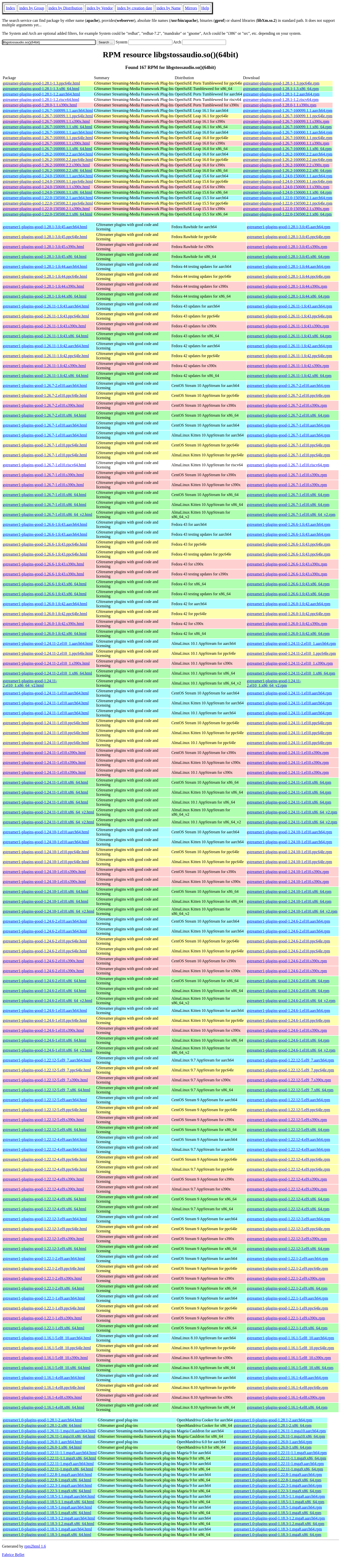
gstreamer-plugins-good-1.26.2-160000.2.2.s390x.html (46, 165)
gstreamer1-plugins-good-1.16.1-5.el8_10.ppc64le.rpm (290, 1348)
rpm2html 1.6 (35, 1546)
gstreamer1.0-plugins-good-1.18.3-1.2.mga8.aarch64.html (49, 1518)
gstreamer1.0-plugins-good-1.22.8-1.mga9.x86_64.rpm (277, 1480)
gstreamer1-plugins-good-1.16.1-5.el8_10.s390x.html (45, 1358)
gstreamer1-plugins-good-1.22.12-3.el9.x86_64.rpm (288, 1249)
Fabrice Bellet (13, 1555)
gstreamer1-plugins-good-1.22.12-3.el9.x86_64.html (44, 1249)
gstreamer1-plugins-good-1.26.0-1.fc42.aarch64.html (45, 604)
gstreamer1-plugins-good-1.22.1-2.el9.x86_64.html (43, 1288)
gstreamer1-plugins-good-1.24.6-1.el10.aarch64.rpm (288, 1010)
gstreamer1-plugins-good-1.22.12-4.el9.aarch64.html (45, 1139)
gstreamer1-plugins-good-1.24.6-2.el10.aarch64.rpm (288, 921)
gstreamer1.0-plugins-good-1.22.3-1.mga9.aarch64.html (47, 1485)
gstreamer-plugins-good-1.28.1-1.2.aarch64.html (41, 94)
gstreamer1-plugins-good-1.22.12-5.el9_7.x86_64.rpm (290, 1090)
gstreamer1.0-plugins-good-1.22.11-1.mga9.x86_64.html (48, 1469)
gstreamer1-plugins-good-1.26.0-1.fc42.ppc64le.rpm (288, 614)
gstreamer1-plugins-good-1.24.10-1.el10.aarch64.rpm (289, 832)
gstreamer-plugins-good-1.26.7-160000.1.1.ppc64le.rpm (288, 138)
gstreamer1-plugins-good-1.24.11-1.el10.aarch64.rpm (289, 693)
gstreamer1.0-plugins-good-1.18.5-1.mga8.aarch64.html (47, 1507)
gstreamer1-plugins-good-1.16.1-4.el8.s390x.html (42, 1397)
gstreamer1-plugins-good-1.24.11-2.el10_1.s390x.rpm (290, 663)
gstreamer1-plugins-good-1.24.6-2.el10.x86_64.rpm (288, 981)
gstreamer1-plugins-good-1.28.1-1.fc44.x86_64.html (44, 296)
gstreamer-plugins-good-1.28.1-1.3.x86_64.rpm (281, 89)
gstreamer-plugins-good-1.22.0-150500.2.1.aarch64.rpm (288, 198)
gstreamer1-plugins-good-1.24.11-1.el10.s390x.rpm (288, 752)
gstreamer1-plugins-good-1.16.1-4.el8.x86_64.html (43, 1407)
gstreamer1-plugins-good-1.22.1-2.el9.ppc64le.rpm (287, 1268)
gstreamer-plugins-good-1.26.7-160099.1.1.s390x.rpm (286, 121)
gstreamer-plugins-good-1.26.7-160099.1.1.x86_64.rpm (287, 127)
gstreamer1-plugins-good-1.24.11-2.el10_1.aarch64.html (48, 643)
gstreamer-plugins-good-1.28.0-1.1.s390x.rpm (279, 105)
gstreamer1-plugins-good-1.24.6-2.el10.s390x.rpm (287, 961)
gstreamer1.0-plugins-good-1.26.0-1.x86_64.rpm (272, 1447)
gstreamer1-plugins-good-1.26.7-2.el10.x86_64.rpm (288, 415)
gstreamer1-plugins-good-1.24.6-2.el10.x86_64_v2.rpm (291, 1001)
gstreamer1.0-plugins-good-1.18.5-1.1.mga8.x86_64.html (48, 1502)
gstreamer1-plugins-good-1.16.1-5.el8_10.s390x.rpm (289, 1358)
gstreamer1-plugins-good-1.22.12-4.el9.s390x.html (43, 1179)
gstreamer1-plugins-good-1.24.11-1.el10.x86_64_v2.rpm (292, 812)
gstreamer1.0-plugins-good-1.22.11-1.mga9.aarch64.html (48, 1464)
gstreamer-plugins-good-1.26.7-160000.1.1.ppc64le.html (48, 138)
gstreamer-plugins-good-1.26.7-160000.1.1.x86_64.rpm (287, 149)
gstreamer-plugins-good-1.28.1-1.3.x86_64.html (41, 89)
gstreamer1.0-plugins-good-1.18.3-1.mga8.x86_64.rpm (277, 1534)
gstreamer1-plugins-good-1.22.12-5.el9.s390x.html (43, 1120)
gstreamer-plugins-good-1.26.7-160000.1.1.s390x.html (46, 143)
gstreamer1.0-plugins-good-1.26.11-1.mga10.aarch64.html (49, 1431)
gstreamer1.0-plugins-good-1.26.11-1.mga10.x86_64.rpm (279, 1436)
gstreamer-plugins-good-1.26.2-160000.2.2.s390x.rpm (286, 165)
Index (10, 8)
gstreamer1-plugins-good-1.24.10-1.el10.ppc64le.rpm (289, 852)
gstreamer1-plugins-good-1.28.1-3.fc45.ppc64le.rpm (288, 237)
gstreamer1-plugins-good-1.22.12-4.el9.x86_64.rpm (288, 1199)
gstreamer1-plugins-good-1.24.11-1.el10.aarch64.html (46, 693)
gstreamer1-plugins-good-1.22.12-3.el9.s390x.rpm (287, 1239)
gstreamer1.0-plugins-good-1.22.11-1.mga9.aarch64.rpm (279, 1464)
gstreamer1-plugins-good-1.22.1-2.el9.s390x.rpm (286, 1278)
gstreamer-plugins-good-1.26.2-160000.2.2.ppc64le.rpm (288, 159)
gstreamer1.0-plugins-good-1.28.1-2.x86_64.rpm (272, 1425)
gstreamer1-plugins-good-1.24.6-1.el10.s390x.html (43, 1030)
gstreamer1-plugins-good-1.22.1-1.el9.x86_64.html (43, 1328)
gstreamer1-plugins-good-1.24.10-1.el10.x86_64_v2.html (48, 911)
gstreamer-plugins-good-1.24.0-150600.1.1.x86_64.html (47, 192)
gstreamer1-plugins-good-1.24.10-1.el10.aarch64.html (46, 832)
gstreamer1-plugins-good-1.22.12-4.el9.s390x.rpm (287, 1179)
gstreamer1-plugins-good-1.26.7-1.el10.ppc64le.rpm (288, 445)
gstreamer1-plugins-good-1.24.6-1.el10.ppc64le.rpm (288, 1020)
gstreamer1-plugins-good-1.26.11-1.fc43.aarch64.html (46, 306)
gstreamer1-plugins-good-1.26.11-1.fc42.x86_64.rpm (289, 376)
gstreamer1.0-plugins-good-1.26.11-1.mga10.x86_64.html (49, 1436)
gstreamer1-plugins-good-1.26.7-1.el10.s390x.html (43, 475)
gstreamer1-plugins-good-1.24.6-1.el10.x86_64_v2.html (47, 1050)
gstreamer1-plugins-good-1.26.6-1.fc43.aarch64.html (45, 524)
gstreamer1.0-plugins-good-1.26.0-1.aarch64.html (42, 1442)
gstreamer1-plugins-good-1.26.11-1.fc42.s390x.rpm (288, 366)
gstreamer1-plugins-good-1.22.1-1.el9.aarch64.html (44, 1298)
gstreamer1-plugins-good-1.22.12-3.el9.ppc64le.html (45, 1229)
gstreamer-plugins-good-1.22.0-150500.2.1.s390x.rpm (286, 209)
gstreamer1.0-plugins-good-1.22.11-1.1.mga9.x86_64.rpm (280, 1458)
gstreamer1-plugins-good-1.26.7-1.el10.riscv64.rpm (288, 465)
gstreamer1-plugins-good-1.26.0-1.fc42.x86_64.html (44, 633)
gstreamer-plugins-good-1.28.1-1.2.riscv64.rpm (281, 99)
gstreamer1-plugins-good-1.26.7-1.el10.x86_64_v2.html (47, 514)
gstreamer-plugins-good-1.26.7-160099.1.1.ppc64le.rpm (288, 116)
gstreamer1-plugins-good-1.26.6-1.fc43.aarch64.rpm (288, 524)
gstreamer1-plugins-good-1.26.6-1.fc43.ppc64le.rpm (288, 544)
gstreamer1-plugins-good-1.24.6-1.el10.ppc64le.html (45, 1020)
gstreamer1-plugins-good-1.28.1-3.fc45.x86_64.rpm (288, 256)
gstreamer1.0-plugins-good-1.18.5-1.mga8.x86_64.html (47, 1513)
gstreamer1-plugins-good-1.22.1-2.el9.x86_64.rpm (287, 1288)
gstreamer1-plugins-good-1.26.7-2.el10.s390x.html (43, 405)
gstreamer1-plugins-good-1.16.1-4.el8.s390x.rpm (286, 1397)
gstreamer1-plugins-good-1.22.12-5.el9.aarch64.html (45, 1100)
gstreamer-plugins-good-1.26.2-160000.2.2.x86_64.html (47, 170)
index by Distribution (65, 8)
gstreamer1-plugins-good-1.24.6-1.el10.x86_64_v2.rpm (291, 1050)
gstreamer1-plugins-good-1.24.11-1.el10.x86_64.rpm (289, 782)
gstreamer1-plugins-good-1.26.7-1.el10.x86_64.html (44, 495)
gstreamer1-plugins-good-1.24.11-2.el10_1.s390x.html (46, 663)
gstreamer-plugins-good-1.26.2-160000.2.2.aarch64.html (48, 154)
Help (205, 8)
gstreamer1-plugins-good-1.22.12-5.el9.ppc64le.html (45, 1110)
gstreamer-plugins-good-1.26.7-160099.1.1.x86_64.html (47, 127)
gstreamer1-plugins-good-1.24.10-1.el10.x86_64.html (45, 891)
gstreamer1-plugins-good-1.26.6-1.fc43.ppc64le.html (45, 544)
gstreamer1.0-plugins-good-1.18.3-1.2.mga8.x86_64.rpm (279, 1524)
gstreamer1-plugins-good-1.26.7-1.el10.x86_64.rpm (288, 495)
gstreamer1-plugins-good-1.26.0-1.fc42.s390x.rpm (287, 624)
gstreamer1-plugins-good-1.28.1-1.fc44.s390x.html (43, 286)
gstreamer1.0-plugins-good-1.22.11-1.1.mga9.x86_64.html (49, 1458)
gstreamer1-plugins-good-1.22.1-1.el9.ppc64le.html (44, 1308)
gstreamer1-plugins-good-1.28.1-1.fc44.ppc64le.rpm (288, 276)
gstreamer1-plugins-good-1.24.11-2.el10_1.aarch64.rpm (291, 643)
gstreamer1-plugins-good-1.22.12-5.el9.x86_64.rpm (288, 1129)
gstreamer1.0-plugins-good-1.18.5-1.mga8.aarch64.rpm (278, 1507)
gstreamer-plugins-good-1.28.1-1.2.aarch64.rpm (281, 94)
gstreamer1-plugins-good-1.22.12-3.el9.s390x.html (43, 1239)
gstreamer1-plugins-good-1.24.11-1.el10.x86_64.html (45, 782)
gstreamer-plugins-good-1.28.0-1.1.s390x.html (40, 105)
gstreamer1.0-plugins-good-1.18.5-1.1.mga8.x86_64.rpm (279, 1502)
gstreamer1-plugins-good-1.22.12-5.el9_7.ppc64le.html (47, 1070)
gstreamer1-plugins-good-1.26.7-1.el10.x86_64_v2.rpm (291, 514)
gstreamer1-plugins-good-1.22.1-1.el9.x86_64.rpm (287, 1328)
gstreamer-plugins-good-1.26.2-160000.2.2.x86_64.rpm (287, 170)
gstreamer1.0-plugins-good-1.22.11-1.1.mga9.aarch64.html (50, 1453)
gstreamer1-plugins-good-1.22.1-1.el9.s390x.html (42, 1318)
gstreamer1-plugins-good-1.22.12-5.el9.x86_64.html (44, 1129)
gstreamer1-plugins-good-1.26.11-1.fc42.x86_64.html (45, 376)
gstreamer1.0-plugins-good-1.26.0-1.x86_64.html (42, 1447)
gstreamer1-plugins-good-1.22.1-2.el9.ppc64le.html (44, 1268)
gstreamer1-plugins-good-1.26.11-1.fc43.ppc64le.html (46, 316)
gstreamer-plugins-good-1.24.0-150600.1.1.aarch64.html (48, 176)
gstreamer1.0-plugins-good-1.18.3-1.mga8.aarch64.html (47, 1529)
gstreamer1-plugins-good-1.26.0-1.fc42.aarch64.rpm (288, 604)
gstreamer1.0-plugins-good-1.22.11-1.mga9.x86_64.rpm (278, 1469)
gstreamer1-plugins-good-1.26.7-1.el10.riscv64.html (44, 465)
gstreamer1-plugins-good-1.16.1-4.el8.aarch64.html (44, 1377)
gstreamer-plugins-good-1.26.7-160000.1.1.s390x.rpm (286, 143)
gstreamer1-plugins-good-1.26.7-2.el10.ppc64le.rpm (288, 395)
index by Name (168, 8)
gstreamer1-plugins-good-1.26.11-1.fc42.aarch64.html (46, 346)
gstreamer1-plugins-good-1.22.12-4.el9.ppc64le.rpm (288, 1159)
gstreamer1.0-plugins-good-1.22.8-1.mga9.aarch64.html (47, 1474)
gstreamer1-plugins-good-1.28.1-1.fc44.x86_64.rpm (288, 296)
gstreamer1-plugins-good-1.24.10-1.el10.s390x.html (44, 872)
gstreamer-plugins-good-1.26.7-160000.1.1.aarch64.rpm (288, 132)
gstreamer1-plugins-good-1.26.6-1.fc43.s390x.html (43, 564)
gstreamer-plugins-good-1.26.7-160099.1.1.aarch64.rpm (288, 110)
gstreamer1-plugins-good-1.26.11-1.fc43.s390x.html (44, 326)
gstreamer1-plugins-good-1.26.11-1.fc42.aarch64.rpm (289, 346)
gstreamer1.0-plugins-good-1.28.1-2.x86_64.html (42, 1425)
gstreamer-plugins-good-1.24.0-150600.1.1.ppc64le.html (48, 181)
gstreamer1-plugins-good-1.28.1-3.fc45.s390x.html (43, 247)
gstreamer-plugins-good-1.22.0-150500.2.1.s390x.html (46, 209)
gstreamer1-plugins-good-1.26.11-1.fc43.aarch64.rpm (289, 306)
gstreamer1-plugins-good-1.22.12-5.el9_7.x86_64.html (46, 1090)
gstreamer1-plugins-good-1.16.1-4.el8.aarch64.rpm (287, 1377)
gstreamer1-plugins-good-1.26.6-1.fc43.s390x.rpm (287, 564)
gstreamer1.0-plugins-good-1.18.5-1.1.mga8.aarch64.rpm (279, 1496)
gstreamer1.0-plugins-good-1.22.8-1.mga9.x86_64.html (47, 1480)
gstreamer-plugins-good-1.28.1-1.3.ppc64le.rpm (281, 83)
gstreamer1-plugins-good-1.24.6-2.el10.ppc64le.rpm (288, 941)
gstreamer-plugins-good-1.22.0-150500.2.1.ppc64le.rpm (288, 203)
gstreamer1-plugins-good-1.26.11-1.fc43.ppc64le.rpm (289, 316)
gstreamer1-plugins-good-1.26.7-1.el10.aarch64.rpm (288, 425)
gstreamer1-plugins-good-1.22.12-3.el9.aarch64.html (45, 1219)
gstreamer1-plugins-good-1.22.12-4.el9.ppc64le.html (45, 1159)
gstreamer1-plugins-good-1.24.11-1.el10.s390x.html (44, 752)
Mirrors (191, 8)
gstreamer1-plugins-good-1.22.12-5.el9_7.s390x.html (45, 1080)
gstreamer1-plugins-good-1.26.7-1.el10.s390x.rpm (287, 475)
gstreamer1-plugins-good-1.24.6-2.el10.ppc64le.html (45, 941)
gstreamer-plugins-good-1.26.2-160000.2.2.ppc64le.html (48, 159)
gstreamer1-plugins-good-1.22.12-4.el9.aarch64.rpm (288, 1139)
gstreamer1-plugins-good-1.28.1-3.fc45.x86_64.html (44, 256)
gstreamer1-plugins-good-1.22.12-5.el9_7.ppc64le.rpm (290, 1070)
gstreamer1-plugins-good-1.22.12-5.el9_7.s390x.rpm (289, 1080)
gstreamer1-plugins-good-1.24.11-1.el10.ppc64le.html (46, 723)
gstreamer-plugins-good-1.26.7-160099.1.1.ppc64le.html (48, 116)
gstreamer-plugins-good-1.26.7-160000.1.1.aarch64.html (48, 132)
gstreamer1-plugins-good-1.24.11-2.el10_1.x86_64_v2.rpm (274, 683)
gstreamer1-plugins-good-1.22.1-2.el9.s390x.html (42, 1278)
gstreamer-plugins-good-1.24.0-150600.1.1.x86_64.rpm (287, 192)
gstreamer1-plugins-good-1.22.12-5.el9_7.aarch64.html (47, 1060)
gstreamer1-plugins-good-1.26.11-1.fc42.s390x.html (44, 366)
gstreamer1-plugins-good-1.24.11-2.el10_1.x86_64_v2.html (30, 683)
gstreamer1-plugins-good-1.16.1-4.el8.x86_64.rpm (287, 1407)
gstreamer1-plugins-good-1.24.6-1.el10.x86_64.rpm (288, 1040)
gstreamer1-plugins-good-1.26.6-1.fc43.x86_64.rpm (288, 584)
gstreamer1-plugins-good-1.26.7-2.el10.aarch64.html (45, 385)
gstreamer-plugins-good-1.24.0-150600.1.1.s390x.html (46, 187)
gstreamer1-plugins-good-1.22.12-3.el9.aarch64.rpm (288, 1219)
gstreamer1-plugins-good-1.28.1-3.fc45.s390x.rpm (287, 247)
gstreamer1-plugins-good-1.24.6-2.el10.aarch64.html (45, 921)
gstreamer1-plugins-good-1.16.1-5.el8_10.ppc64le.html (47, 1348)
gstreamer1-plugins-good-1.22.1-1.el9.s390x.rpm (286, 1318)
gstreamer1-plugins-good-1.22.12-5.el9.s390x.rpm (287, 1120)
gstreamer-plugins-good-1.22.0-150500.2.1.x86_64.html (47, 214)
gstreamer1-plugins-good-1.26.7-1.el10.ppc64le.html (45, 445)
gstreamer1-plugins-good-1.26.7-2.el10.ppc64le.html (45, 395)
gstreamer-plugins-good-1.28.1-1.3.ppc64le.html (41, 83)
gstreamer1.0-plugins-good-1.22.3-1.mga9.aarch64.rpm (278, 1485)
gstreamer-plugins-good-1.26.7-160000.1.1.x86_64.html (47, 149)
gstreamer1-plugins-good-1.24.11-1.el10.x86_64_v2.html (48, 812)
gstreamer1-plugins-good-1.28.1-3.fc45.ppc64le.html (45, 237)
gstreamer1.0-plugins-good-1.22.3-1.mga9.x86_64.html (47, 1491)
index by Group (31, 8)
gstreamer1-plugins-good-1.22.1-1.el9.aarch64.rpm (287, 1298)
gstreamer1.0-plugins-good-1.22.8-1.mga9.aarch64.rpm (278, 1474)
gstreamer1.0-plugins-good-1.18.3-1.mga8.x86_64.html (47, 1534)
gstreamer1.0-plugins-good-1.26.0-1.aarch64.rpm (273, 1442)
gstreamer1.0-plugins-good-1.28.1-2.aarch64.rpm (273, 1420)
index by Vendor (100, 8)
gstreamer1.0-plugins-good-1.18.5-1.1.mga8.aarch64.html (49, 1496)
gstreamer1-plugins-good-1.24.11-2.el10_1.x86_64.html (47, 673)
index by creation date (134, 8)
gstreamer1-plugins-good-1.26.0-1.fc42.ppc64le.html (45, 614)
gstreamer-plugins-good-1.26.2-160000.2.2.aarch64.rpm (288, 154)
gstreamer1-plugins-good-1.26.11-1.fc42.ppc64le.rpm (289, 356)
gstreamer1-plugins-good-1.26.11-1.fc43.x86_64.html (45, 336)
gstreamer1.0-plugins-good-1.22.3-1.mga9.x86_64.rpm (277, 1491)
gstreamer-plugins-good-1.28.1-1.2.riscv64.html (41, 99)
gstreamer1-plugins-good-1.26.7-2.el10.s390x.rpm (287, 405)
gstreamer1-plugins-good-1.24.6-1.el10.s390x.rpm (287, 1030)
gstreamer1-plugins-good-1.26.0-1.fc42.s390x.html (43, 624)
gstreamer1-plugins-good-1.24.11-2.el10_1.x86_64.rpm (291, 673)
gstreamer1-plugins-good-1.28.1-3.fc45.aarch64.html (45, 227)
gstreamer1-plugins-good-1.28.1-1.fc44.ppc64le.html (45, 276)
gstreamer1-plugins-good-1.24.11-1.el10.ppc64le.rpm (289, 723)
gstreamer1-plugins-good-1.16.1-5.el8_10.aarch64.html (47, 1338)
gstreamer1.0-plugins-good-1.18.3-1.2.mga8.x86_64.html (48, 1524)
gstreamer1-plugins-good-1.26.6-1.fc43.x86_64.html (44, 584)
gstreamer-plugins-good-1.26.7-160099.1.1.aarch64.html (48, 110)
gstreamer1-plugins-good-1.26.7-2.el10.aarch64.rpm (288, 385)
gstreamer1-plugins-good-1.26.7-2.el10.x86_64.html (44, 415)
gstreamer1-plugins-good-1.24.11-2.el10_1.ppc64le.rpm (291, 653)
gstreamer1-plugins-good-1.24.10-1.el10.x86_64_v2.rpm (292, 911)
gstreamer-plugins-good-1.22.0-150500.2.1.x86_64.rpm (287, 214)
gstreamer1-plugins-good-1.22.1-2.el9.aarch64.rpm (287, 1258)
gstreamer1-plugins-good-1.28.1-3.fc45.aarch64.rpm (288, 227)
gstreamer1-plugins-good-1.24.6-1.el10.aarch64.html (45, 1010)
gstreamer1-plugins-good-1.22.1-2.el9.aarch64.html (44, 1258)
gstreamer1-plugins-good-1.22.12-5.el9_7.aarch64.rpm (290, 1060)
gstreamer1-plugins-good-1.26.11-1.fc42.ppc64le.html (46, 356)
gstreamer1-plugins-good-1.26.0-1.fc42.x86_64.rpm (288, 633)
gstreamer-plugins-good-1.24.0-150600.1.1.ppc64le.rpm (288, 181)
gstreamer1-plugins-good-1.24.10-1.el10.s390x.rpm (288, 872)
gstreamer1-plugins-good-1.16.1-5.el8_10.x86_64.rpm (290, 1368)
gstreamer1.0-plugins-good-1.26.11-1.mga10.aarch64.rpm (280, 1431)
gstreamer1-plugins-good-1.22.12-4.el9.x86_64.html (44, 1199)
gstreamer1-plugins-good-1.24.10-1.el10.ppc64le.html (46, 852)
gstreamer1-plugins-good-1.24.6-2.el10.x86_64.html (44, 981)
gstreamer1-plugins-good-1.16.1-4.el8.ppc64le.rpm (287, 1387)
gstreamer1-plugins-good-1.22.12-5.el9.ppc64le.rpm (288, 1110)
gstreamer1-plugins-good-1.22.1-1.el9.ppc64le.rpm (287, 1308)
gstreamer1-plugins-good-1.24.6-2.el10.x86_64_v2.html (47, 1001)
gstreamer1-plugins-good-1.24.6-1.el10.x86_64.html (44, 1040)
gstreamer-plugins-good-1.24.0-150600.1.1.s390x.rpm (286, 187)
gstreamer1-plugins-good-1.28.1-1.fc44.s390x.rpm (287, 286)
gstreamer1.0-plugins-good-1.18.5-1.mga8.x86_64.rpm (277, 1513)
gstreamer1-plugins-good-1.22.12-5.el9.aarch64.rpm (288, 1100)
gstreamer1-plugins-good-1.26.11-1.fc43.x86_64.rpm (289, 336)
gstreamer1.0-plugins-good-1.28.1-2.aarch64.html (42, 1420)
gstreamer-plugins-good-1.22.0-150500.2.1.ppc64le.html (48, 203)
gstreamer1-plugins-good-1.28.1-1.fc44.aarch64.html (45, 266)
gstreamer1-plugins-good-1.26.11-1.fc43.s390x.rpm (288, 326)
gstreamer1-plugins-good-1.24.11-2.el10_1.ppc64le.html (48, 653)
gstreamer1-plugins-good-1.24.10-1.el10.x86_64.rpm (289, 891)
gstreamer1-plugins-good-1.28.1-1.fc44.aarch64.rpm (288, 266)
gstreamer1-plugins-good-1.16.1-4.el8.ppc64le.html (44, 1387)
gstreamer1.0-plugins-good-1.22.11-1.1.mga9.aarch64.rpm (280, 1453)
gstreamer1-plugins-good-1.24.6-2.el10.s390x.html (43, 961)
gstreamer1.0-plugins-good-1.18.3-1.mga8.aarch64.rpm (278, 1529)
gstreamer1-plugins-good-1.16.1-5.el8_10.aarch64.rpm (290, 1338)
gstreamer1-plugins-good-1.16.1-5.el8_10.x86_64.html (46, 1368)
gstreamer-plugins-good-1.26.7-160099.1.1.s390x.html (46, 121)
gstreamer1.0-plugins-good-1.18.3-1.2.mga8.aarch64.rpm (279, 1518)
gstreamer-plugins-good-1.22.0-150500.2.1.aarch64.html (48, 198)
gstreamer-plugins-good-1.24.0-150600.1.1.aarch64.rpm (288, 176)
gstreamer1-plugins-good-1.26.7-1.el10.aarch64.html (45, 425)
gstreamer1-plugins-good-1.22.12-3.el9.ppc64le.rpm (288, 1229)
